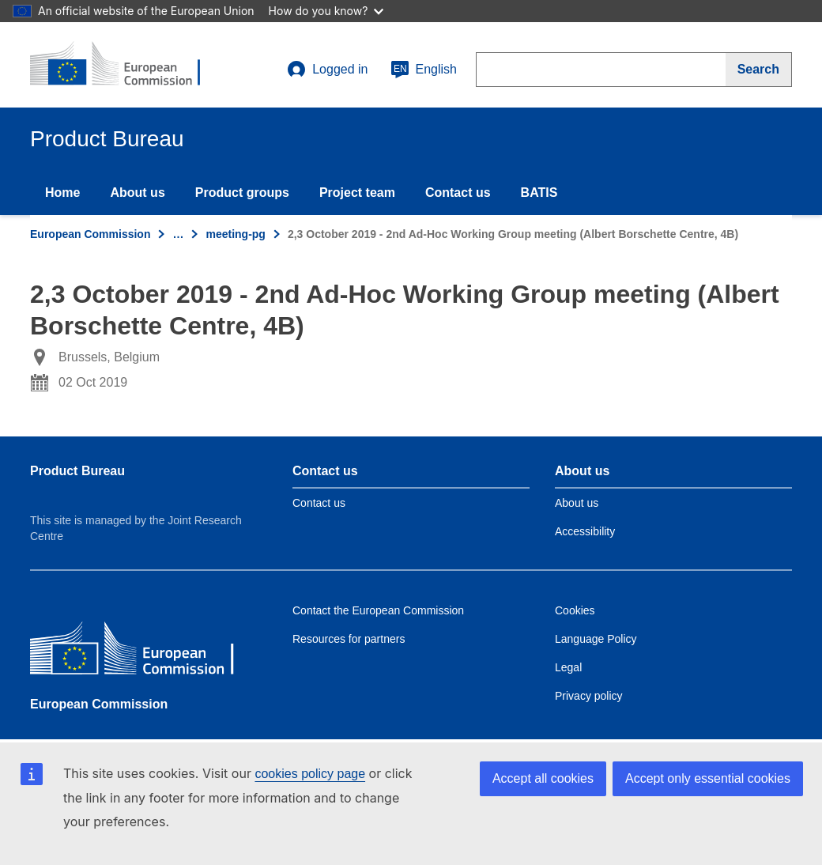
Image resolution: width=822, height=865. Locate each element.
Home (62, 192)
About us (137, 192)
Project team (357, 192)
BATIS (539, 192)
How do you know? (326, 10)
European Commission (90, 234)
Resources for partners (348, 639)
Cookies (575, 610)
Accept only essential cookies (707, 778)
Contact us (458, 192)
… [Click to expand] (177, 234)
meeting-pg (235, 234)
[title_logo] (125, 65)
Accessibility (585, 531)
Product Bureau (77, 471)
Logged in (327, 69)
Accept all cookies (543, 778)
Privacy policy (589, 695)
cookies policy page (310, 773)
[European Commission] (144, 651)
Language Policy (596, 639)
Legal (568, 667)
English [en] (423, 69)
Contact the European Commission (378, 610)
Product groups (242, 192)
